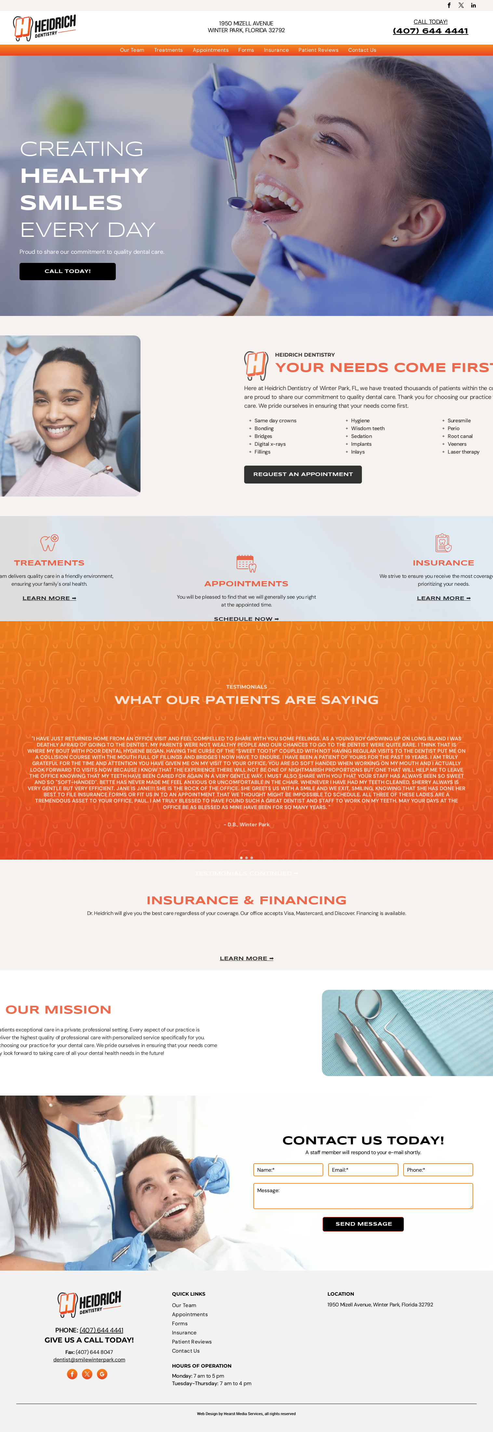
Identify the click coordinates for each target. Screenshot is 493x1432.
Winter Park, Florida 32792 (246, 30)
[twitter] (461, 6)
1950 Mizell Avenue (246, 23)
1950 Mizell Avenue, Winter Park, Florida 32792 (380, 1304)
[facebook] (449, 6)
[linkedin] (473, 6)
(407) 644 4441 (101, 1330)
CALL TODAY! (430, 22)
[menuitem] (132, 50)
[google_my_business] (102, 1375)
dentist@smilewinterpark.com (89, 1359)
